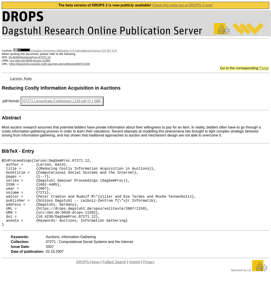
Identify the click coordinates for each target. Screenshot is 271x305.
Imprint (134, 277)
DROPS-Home (88, 277)
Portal (264, 68)
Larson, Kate (21, 78)
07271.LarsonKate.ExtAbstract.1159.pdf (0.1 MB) (62, 101)
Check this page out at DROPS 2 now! (182, 5)
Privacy (149, 277)
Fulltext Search (114, 277)
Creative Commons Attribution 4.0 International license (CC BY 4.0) (65, 50)
